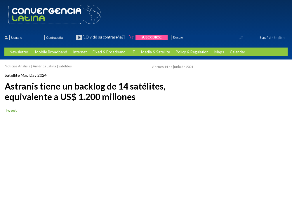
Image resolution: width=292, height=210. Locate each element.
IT (133, 52)
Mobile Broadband (51, 52)
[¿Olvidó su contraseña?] (104, 37)
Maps (219, 52)
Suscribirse (151, 37)
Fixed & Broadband (109, 52)
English (279, 37)
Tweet (11, 110)
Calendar (237, 52)
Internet (80, 52)
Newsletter (19, 52)
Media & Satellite (155, 52)
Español (265, 37)
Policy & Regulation (192, 52)
